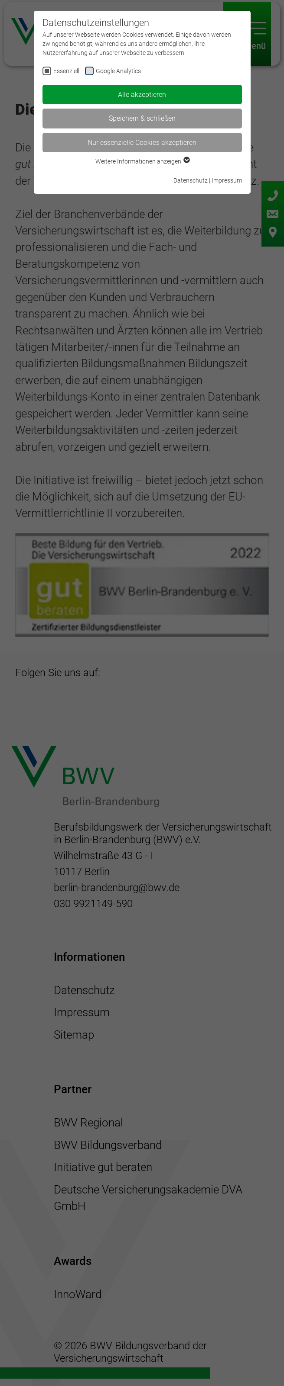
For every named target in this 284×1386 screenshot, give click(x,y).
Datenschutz (190, 180)
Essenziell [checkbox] (66, 70)
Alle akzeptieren (142, 94)
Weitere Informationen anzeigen (142, 161)
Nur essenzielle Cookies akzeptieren (142, 142)
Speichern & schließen (142, 118)
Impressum (227, 180)
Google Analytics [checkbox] (118, 70)
